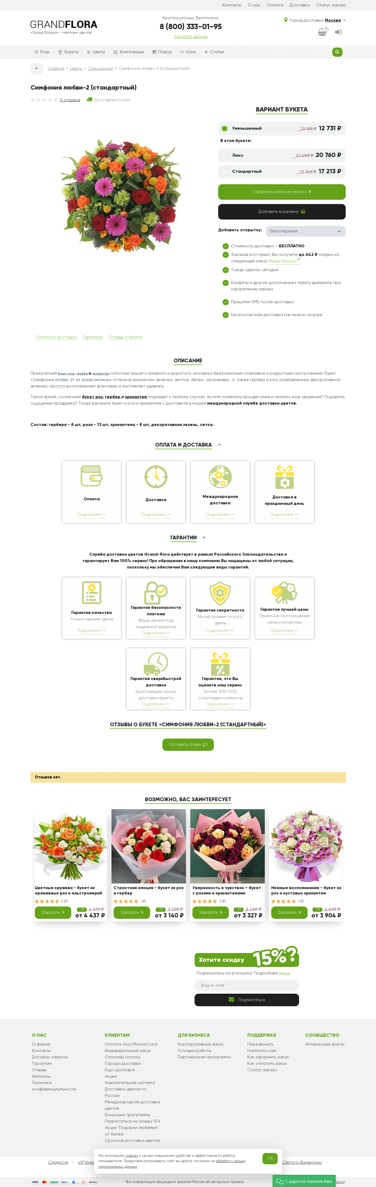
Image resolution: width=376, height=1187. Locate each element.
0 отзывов (70, 100)
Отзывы (39, 1070)
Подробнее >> (91, 515)
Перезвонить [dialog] (260, 1044)
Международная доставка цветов (132, 1105)
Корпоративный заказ (200, 1044)
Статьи (214, 52)
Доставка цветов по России (126, 1092)
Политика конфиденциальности (54, 1086)
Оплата (275, 5)
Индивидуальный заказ (128, 1051)
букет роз (65, 373)
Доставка (300, 5)
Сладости (58, 1163)
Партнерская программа (204, 1057)
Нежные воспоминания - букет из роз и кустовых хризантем (306, 890)
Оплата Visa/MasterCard (131, 1044)
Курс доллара (120, 1070)
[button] (304, 1181)
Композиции (129, 52)
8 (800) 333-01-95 (191, 27)
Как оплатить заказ (266, 1064)
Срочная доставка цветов (132, 1141)
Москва (335, 20)
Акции (111, 1076)
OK (270, 1159)
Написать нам (261, 1051)
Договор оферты (50, 1057)
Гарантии (92, 337)
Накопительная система (130, 1083)
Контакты (231, 5)
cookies (132, 1156)
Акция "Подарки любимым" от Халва (132, 1131)
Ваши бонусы (284, 260)
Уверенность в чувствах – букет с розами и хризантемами (226, 890)
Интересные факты (324, 1044)
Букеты (68, 52)
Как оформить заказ (267, 1057)
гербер (82, 373)
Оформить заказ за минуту (282, 191)
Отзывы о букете (125, 337)
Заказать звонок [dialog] (191, 37)
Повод (162, 52)
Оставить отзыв (188, 744)
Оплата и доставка (56, 337)
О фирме (41, 1044)
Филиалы (41, 1076)
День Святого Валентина (296, 1163)
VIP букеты (88, 1163)
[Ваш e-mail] (247, 986)
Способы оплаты (122, 1057)
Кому (188, 52)
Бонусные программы (127, 1115)
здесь (284, 973)
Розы (42, 52)
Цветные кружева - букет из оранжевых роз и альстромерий (68, 890)
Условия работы (194, 1051)
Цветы (96, 52)
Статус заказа (331, 5)
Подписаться (247, 999)
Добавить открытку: (240, 230)
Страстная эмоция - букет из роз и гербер (149, 890)
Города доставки (123, 1064)
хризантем (100, 373)
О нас (254, 5)
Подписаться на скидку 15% (133, 1121)
